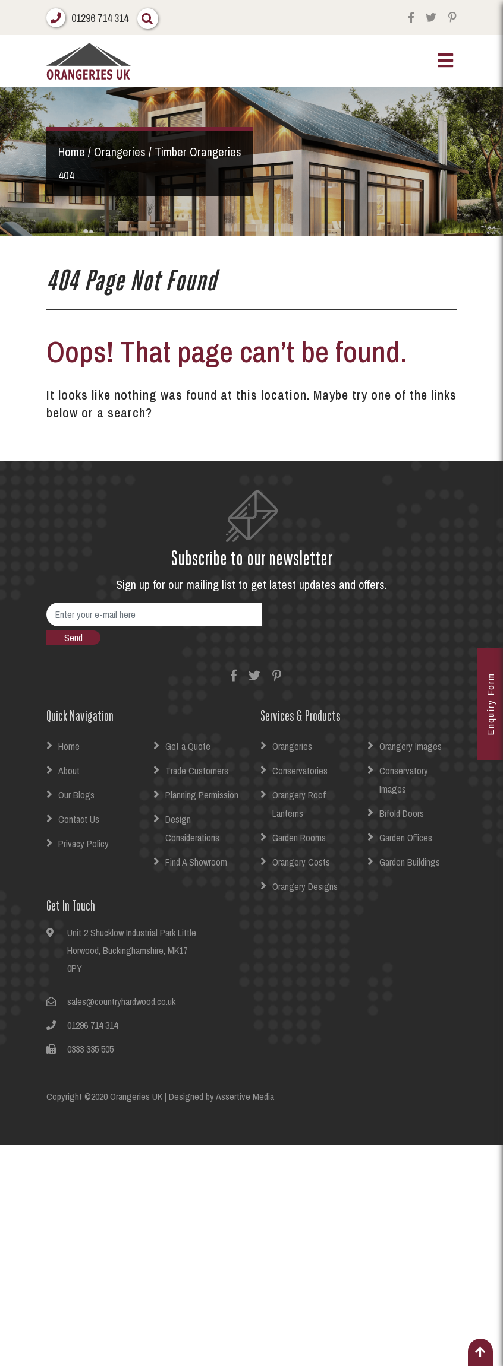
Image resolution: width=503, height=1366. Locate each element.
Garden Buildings (409, 862)
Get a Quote (187, 746)
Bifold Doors (401, 813)
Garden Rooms (299, 837)
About (69, 770)
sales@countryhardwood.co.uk (121, 1001)
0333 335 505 (90, 1049)
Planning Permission (201, 794)
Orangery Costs (301, 862)
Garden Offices (405, 837)
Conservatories (300, 770)
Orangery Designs (305, 886)
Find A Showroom (196, 862)
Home (69, 746)
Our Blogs (76, 794)
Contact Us (78, 819)
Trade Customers (196, 770)
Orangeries (292, 746)
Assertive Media (245, 1096)
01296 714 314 (99, 18)
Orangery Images (410, 746)
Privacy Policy (83, 843)
